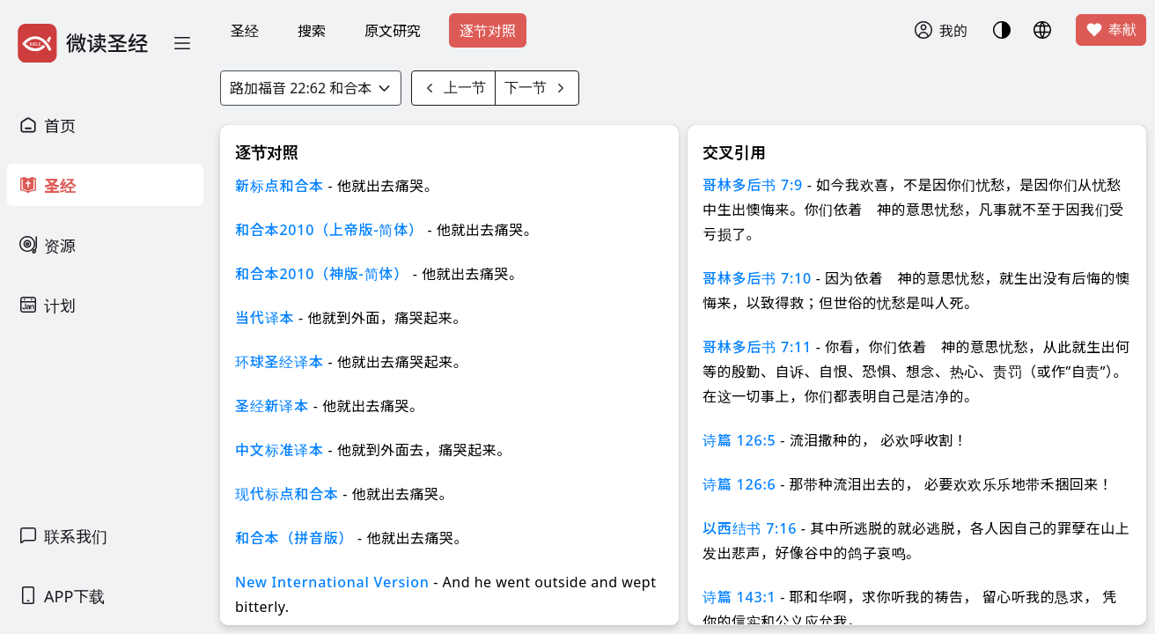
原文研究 (392, 31)
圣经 (245, 31)
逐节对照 (488, 31)
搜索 (312, 31)
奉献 (1111, 30)
